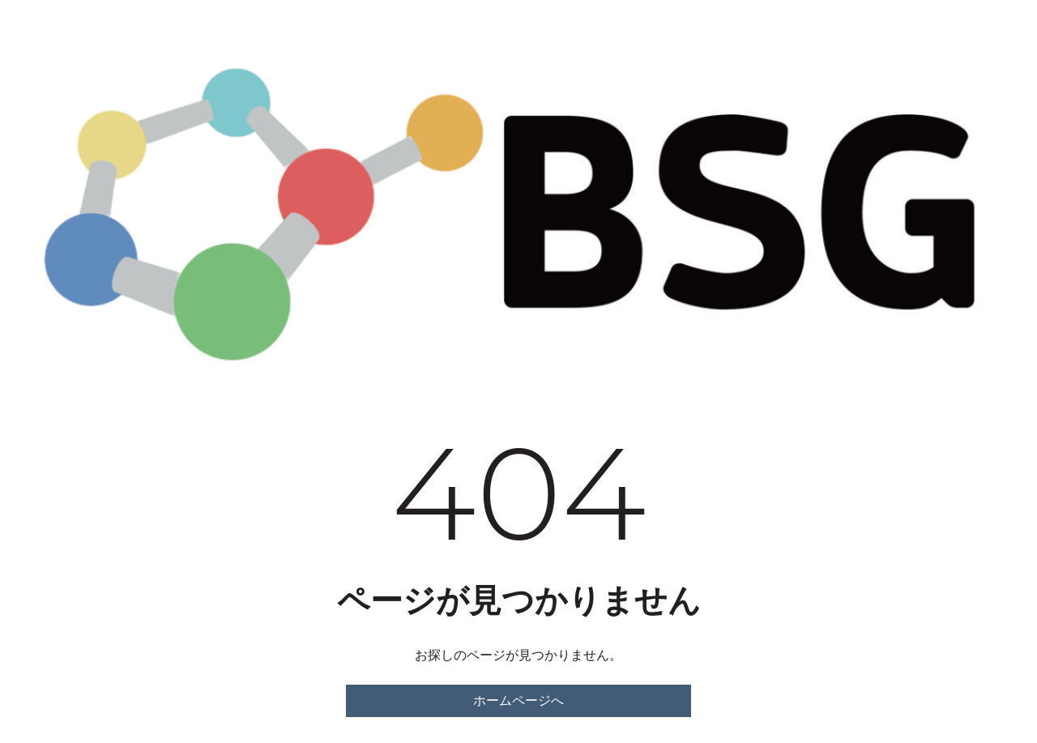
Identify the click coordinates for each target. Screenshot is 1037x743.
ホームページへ (518, 700)
